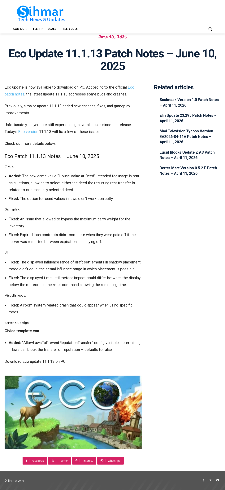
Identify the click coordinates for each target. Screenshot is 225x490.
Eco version (28, 131)
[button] (210, 28)
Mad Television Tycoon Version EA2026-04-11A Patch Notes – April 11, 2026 (187, 136)
